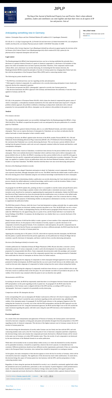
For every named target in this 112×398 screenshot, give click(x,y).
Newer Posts (9, 386)
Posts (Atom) (17, 389)
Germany (12, 379)
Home (42, 386)
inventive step (19, 379)
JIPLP (59, 8)
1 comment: (35, 376)
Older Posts (74, 386)
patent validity (27, 379)
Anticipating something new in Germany (25, 33)
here (88, 35)
